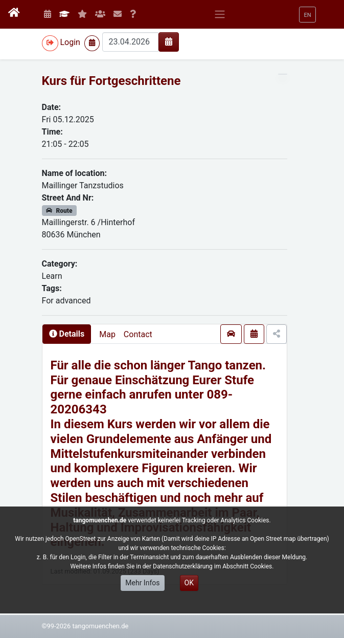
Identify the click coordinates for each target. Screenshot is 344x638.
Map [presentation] (107, 334)
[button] (307, 15)
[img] (168, 41)
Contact (138, 334)
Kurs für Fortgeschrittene (111, 81)
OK (189, 583)
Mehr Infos (142, 583)
